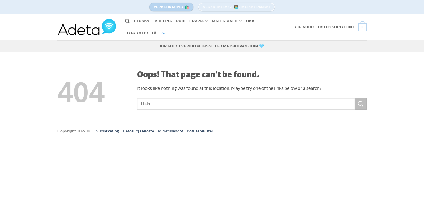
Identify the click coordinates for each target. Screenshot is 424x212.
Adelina (163, 21)
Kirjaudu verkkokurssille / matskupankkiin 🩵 (212, 46)
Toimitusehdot (170, 130)
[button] (304, 27)
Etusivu (142, 21)
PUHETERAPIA (192, 21)
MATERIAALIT (227, 21)
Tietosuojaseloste (138, 130)
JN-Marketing (107, 130)
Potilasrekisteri (201, 130)
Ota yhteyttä (142, 33)
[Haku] (127, 21)
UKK (250, 21)
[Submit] (361, 104)
